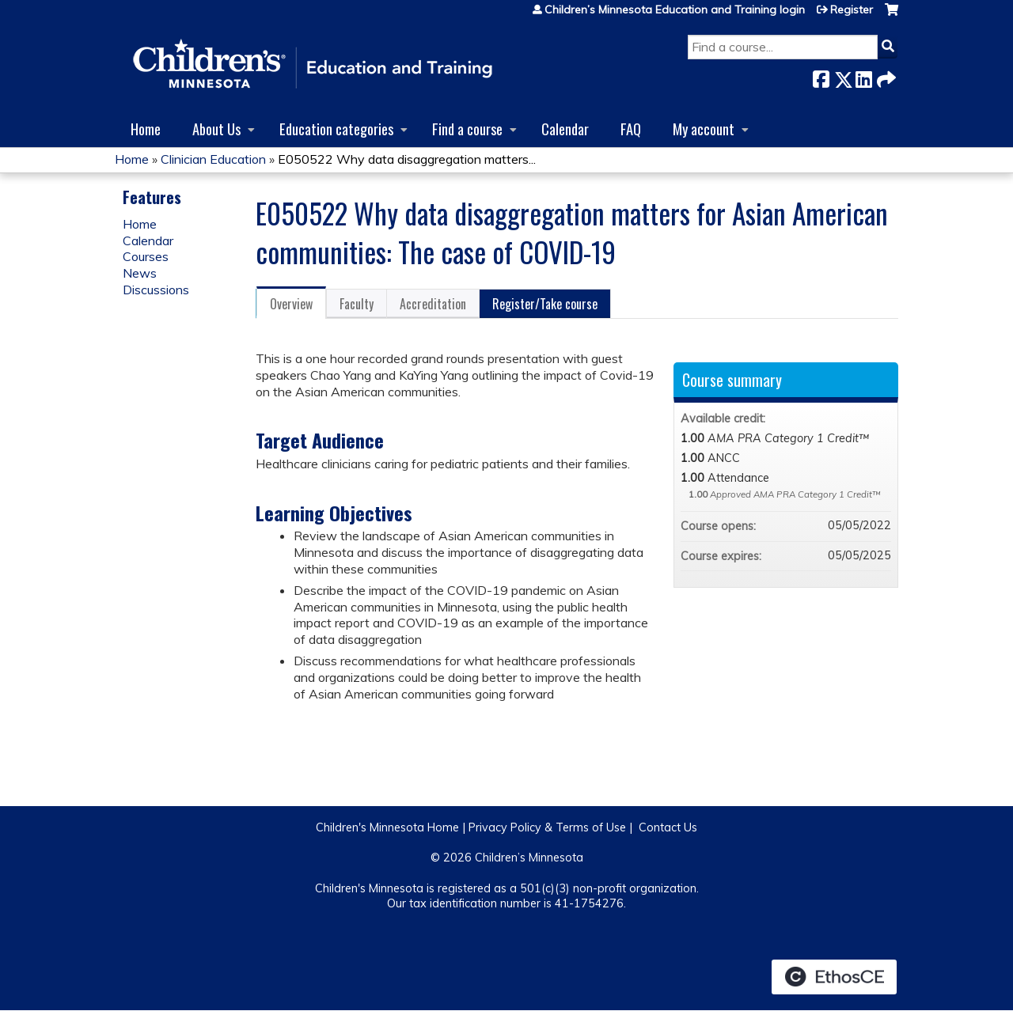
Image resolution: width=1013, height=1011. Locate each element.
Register (851, 9)
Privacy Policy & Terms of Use (547, 827)
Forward (885, 76)
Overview (291, 303)
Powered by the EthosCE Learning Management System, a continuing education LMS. (834, 977)
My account (703, 128)
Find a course (467, 128)
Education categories (336, 128)
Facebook (821, 76)
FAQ (630, 128)
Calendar (565, 128)
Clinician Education (213, 159)
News (140, 273)
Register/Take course (545, 303)
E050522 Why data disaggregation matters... (407, 159)
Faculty (357, 303)
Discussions (156, 289)
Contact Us (668, 827)
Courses (146, 256)
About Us (216, 128)
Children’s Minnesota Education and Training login (674, 9)
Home (146, 128)
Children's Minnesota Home (387, 827)
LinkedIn (863, 76)
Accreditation (433, 303)
